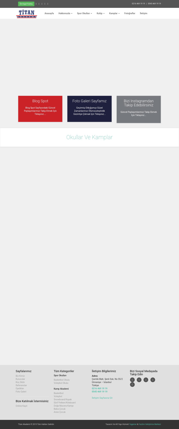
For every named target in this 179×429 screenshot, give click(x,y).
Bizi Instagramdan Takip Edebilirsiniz (139, 103)
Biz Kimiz (20, 376)
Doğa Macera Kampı (64, 405)
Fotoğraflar (129, 13)
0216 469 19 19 (138, 4)
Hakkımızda (65, 13)
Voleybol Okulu (61, 383)
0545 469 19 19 (154, 4)
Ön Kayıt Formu (26, 4)
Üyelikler (20, 388)
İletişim (143, 13)
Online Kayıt (21, 406)
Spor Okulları (84, 13)
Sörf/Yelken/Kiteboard (65, 402)
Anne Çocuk (60, 412)
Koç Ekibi (20, 382)
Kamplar (114, 13)
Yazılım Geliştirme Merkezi (150, 424)
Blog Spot (40, 101)
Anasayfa (49, 13)
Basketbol (59, 393)
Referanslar (21, 385)
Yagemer (133, 424)
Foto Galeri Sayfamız (89, 101)
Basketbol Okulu (62, 380)
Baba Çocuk (60, 409)
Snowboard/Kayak (63, 399)
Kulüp (100, 13)
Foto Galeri (21, 391)
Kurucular (20, 379)
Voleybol (58, 396)
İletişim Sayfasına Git (102, 398)
